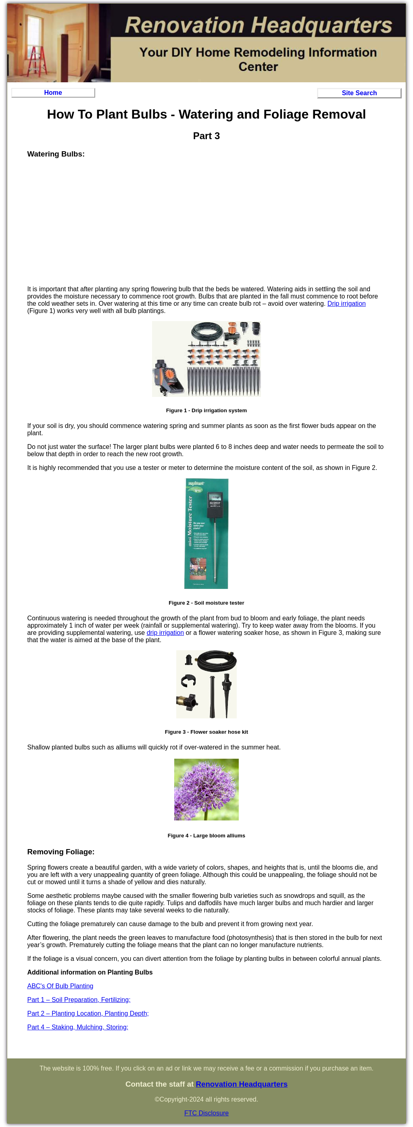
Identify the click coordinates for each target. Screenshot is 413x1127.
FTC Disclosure (206, 1113)
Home (53, 92)
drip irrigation (165, 632)
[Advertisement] (206, 222)
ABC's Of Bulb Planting (60, 986)
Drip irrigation (346, 303)
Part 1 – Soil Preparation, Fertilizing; (78, 999)
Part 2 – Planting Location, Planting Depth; (88, 1013)
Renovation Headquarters (242, 1084)
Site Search (359, 93)
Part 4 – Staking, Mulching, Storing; (77, 1027)
